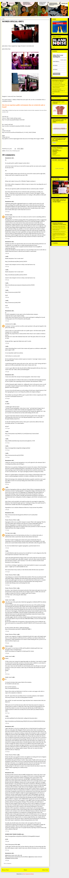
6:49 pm (7, 860)
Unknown (7, 646)
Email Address (56, 61)
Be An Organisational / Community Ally (58, 84)
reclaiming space (16, 150)
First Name (55, 65)
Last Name (55, 69)
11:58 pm (7, 516)
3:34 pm (7, 653)
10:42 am (7, 674)
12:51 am (7, 211)
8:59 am (7, 484)
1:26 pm (7, 631)
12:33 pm (7, 596)
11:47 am (7, 198)
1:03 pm (7, 321)
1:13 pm (7, 530)
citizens (7, 150)
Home (25, 870)
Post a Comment (7, 863)
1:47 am (7, 831)
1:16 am (7, 548)
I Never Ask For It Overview (56, 97)
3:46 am (7, 253)
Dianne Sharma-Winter (11, 520)
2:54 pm (7, 509)
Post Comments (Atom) (28, 874)
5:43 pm (7, 643)
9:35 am (7, 266)
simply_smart (8, 600)
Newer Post (5, 870)
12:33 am (7, 442)
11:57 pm (7, 428)
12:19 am (7, 435)
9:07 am (7, 850)
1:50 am (7, 723)
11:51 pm (7, 571)
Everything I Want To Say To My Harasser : (59, 231)
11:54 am (7, 751)
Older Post (45, 870)
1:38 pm (7, 769)
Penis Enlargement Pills (11, 844)
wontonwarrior (9, 324)
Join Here (54, 142)
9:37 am (7, 287)
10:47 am (7, 713)
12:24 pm (7, 585)
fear (11, 150)
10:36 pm (7, 398)
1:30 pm (7, 343)
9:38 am (7, 297)
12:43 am (7, 457)
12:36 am (7, 450)
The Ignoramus (9, 533)
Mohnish (7, 214)
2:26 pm (7, 371)
